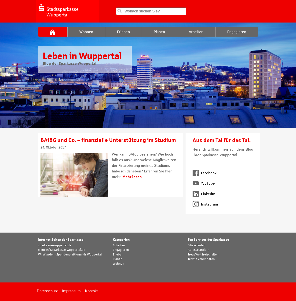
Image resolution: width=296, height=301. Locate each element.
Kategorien (121, 239)
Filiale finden (196, 245)
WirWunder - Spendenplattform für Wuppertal (70, 254)
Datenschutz (47, 291)
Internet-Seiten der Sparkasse (61, 239)
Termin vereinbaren (201, 259)
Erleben (118, 254)
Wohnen (118, 263)
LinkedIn (204, 194)
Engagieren (121, 249)
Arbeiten (119, 245)
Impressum (71, 291)
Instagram (205, 204)
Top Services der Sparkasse (208, 239)
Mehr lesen (132, 177)
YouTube (204, 183)
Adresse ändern (198, 249)
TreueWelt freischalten (203, 254)
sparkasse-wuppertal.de (54, 245)
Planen (117, 259)
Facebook (204, 173)
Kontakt (91, 291)
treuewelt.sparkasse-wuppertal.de (61, 249)
